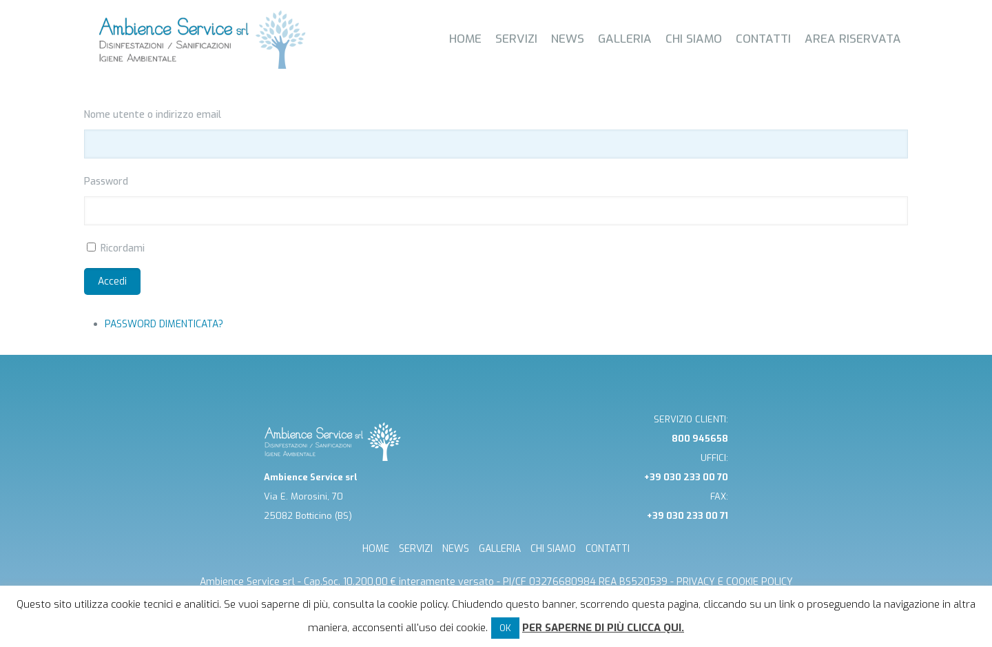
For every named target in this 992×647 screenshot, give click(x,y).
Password (106, 181)
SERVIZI (416, 548)
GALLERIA (500, 548)
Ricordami (123, 248)
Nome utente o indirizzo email (152, 114)
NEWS (455, 548)
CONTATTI (608, 548)
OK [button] (505, 628)
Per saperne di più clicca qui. (603, 628)
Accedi (112, 281)
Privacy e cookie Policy (734, 581)
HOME (375, 548)
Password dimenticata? (164, 324)
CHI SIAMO (553, 548)
